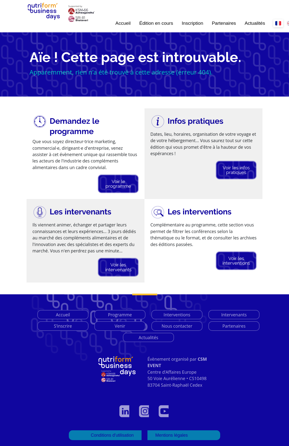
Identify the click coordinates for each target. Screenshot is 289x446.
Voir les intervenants (118, 267)
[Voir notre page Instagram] (144, 411)
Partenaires (224, 23)
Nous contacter (176, 326)
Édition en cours (156, 23)
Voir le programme (118, 184)
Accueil (123, 23)
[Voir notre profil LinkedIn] (125, 411)
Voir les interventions (236, 261)
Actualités (255, 23)
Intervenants (234, 315)
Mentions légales (171, 435)
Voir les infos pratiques (236, 170)
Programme (120, 315)
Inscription (192, 23)
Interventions (177, 315)
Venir (120, 326)
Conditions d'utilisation (112, 435)
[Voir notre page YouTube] (164, 411)
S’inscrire (63, 326)
